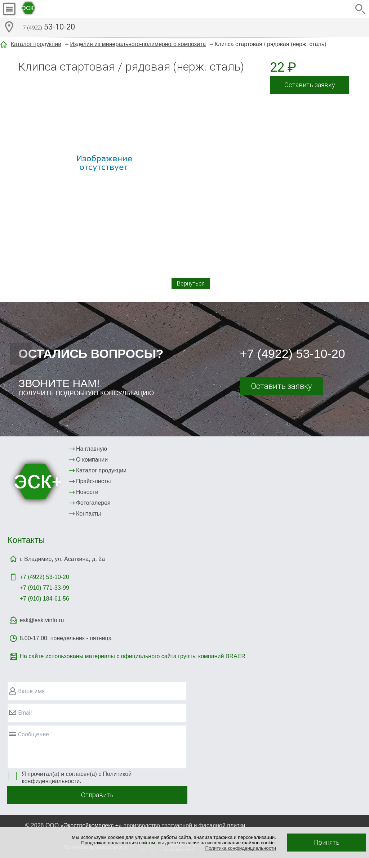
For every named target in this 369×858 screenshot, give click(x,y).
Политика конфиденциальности (240, 848)
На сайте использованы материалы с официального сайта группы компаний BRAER (132, 656)
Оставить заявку (309, 85)
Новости (87, 492)
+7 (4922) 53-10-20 (292, 353)
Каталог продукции (36, 44)
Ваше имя (31, 691)
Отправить (97, 795)
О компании (92, 460)
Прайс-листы (93, 481)
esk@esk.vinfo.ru (41, 620)
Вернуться (191, 283)
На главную (91, 449)
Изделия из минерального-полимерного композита (138, 44)
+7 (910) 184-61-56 (44, 599)
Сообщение (33, 734)
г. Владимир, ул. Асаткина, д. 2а (62, 559)
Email (25, 712)
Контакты (88, 514)
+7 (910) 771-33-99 (44, 588)
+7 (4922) (44, 577)
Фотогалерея (93, 503)
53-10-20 (47, 27)
